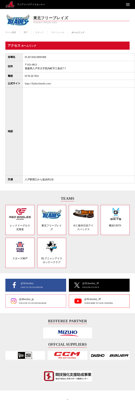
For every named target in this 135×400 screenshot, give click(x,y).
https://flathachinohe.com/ (38, 83)
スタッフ (39, 32)
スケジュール (57, 32)
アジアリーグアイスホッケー (31, 4)
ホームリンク (78, 32)
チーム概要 (10, 32)
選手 (26, 32)
